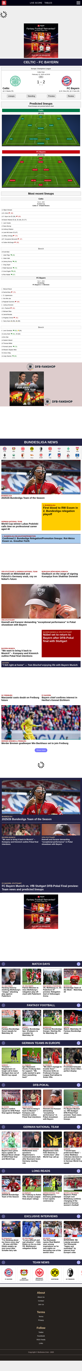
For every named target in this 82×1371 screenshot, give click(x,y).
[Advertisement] (41, 37)
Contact (41, 1295)
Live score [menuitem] (36, 3)
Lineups (11, 90)
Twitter (41, 1326)
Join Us (41, 1299)
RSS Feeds (41, 1334)
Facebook (41, 1330)
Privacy (41, 1314)
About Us (41, 1291)
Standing (31, 90)
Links (41, 1337)
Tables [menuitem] (48, 3)
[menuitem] (5, 3)
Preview (51, 90)
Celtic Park (41, 66)
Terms (41, 1311)
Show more (41, 744)
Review (71, 90)
